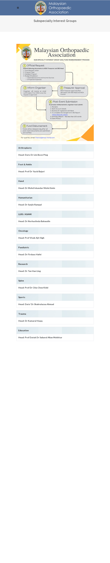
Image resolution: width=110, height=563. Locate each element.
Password (22, 479)
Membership (22, 432)
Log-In (21, 495)
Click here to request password (49, 503)
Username (22, 466)
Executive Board (25, 419)
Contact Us (22, 438)
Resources (21, 444)
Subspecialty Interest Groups (31, 425)
